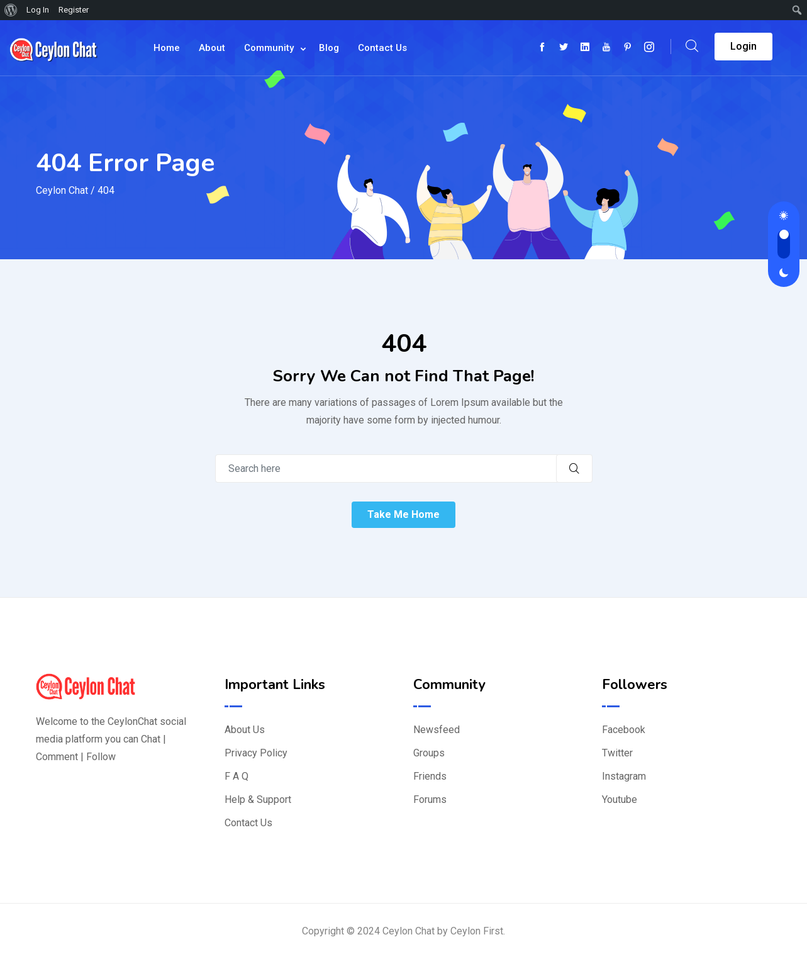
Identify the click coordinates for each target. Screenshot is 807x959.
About (212, 47)
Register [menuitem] (73, 9)
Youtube (619, 799)
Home (166, 47)
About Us (245, 730)
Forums (430, 799)
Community (269, 47)
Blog (329, 47)
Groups (429, 753)
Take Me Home (403, 514)
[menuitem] (11, 10)
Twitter (617, 753)
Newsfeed (436, 730)
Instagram (624, 776)
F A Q (236, 776)
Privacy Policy (256, 753)
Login (743, 46)
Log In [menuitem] (37, 9)
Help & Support (258, 799)
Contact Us (382, 47)
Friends (430, 776)
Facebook (623, 730)
